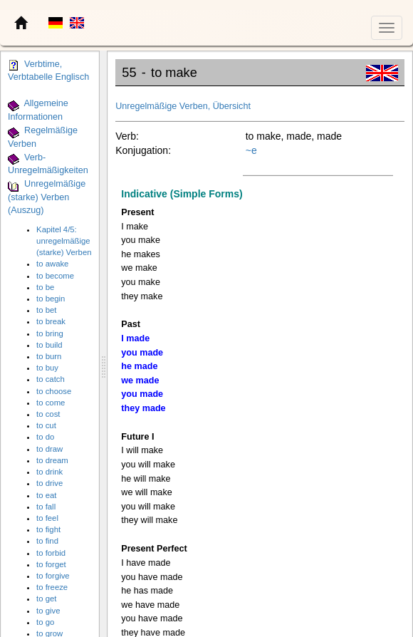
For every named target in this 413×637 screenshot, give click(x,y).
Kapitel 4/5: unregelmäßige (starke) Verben (63, 241)
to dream (52, 460)
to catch (50, 379)
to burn (48, 356)
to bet (46, 310)
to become (55, 275)
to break (51, 321)
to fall (46, 506)
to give (48, 610)
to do (45, 437)
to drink (49, 471)
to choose (53, 391)
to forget (51, 564)
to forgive (53, 575)
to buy (47, 367)
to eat (46, 495)
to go (45, 622)
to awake (52, 263)
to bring (49, 333)
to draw (49, 449)
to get (46, 598)
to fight (48, 529)
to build (49, 345)
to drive (49, 483)
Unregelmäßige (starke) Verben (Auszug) (46, 198)
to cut (46, 425)
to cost (48, 414)
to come (50, 402)
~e (251, 150)
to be (45, 287)
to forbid (51, 553)
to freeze (52, 587)
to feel (47, 518)
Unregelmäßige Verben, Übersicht (183, 106)
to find (47, 541)
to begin (50, 298)
